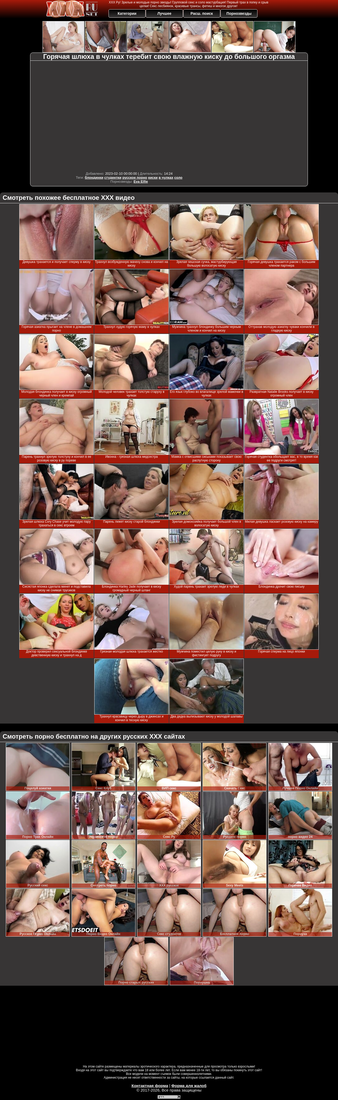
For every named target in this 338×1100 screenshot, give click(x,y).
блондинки (94, 178)
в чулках (166, 178)
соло (178, 178)
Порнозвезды (239, 13)
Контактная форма (150, 1085)
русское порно (134, 178)
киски (153, 178)
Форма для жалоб (188, 1085)
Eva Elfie (141, 181)
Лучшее (164, 13)
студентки (112, 178)
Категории (127, 13)
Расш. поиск (201, 13)
